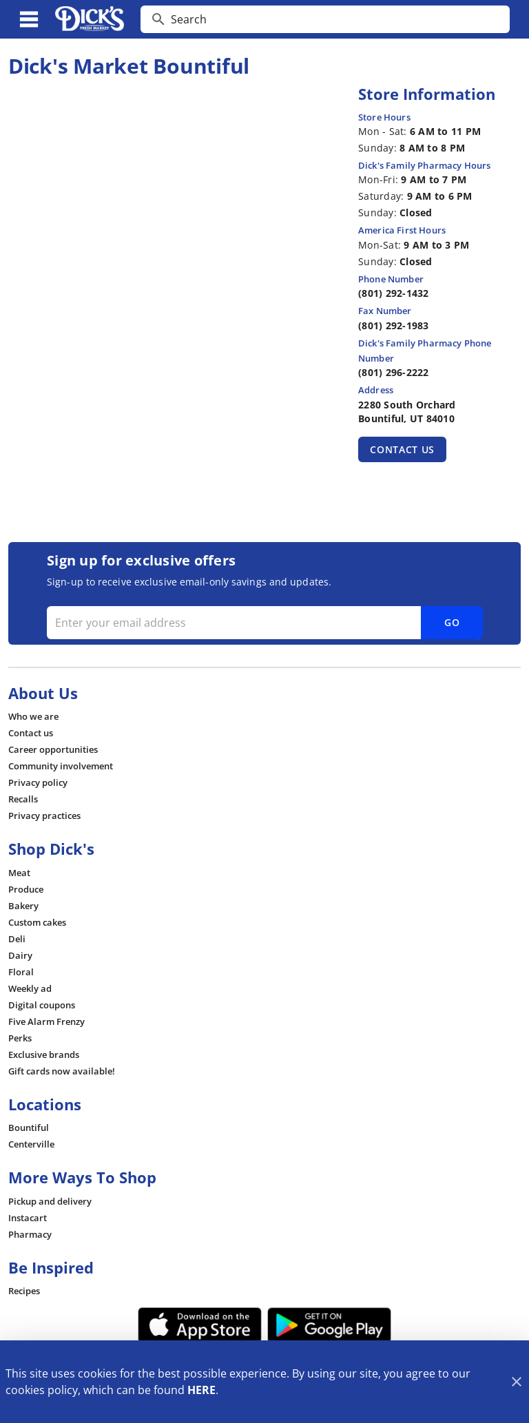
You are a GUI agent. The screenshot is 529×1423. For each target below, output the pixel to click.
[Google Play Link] (329, 1325)
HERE (201, 1390)
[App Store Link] (200, 1325)
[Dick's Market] (89, 19)
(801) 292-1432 (393, 293)
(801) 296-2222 (393, 372)
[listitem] (33, 716)
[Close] (516, 1382)
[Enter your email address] (263, 623)
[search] (335, 19)
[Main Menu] (29, 19)
